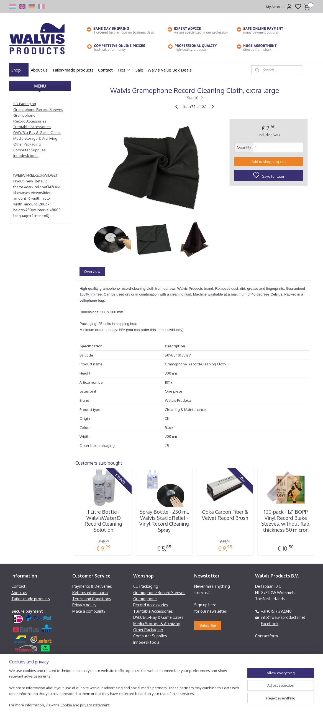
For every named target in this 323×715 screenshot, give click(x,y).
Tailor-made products (73, 70)
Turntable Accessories (32, 126)
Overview (92, 271)
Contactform (266, 635)
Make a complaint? (89, 611)
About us (39, 70)
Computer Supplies (29, 150)
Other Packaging (27, 144)
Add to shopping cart (269, 161)
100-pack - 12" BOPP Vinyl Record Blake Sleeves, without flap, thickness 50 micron (285, 521)
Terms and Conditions (91, 598)
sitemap (181, 705)
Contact (105, 70)
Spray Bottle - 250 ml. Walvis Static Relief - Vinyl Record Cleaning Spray (164, 521)
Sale (139, 70)
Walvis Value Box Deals (170, 70)
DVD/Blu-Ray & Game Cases (37, 132)
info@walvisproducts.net (283, 617)
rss (191, 705)
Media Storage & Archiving (35, 138)
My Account (279, 6)
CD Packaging (24, 103)
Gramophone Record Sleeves (38, 109)
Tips (124, 70)
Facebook (269, 623)
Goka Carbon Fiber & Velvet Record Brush (225, 515)
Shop (18, 70)
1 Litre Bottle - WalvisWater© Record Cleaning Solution (103, 521)
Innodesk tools (26, 155)
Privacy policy (84, 604)
